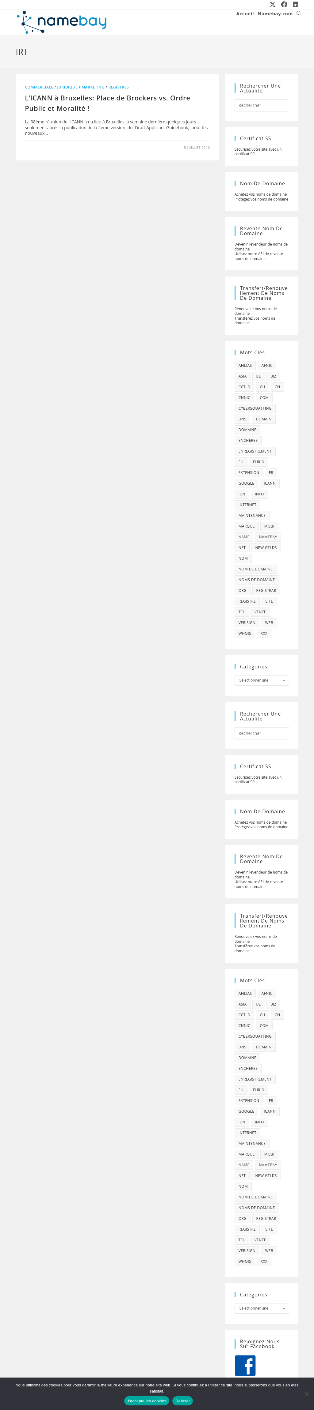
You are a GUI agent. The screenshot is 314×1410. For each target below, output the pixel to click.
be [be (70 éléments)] (258, 376)
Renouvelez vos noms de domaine (256, 311)
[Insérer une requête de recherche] (262, 105)
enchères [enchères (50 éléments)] (248, 440)
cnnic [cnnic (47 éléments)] (245, 397)
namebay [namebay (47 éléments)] (268, 537)
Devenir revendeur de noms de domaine (261, 247)
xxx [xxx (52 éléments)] (264, 633)
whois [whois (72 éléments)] (245, 633)
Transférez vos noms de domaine (255, 321)
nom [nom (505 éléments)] (243, 558)
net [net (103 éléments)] (242, 547)
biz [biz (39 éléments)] (273, 376)
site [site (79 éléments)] (269, 601)
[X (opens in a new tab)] (273, 5)
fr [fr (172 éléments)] (271, 472)
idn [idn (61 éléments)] (242, 494)
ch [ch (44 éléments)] (262, 386)
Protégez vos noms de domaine (262, 199)
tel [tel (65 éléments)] (242, 612)
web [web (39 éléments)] (269, 622)
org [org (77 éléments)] (243, 590)
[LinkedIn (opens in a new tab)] (294, 5)
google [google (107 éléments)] (246, 483)
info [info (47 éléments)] (259, 494)
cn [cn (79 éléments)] (277, 386)
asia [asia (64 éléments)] (243, 376)
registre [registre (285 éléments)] (247, 601)
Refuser (182, 1401)
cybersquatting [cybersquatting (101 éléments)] (255, 408)
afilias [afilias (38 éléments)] (245, 365)
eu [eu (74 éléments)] (241, 461)
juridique (67, 87)
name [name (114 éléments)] (244, 537)
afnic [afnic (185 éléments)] (267, 365)
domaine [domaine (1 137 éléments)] (247, 429)
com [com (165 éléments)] (264, 397)
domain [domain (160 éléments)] (263, 419)
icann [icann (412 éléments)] (270, 483)
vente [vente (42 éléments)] (260, 612)
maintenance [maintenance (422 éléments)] (252, 515)
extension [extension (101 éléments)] (249, 472)
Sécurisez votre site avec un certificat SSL (258, 152)
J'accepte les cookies (147, 1401)
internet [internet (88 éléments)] (248, 504)
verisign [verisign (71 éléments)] (247, 622)
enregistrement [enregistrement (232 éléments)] (255, 451)
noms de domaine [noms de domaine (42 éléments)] (257, 579)
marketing (93, 87)
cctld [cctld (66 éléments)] (245, 386)
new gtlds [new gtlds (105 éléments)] (266, 547)
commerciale (39, 87)
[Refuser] (306, 1394)
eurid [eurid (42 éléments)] (258, 461)
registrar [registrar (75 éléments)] (266, 590)
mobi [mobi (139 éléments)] (269, 526)
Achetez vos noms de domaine (261, 194)
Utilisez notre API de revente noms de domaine (259, 256)
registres (119, 87)
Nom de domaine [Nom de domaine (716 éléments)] (256, 569)
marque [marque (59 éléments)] (247, 526)
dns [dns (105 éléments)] (243, 419)
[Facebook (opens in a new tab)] (284, 5)
